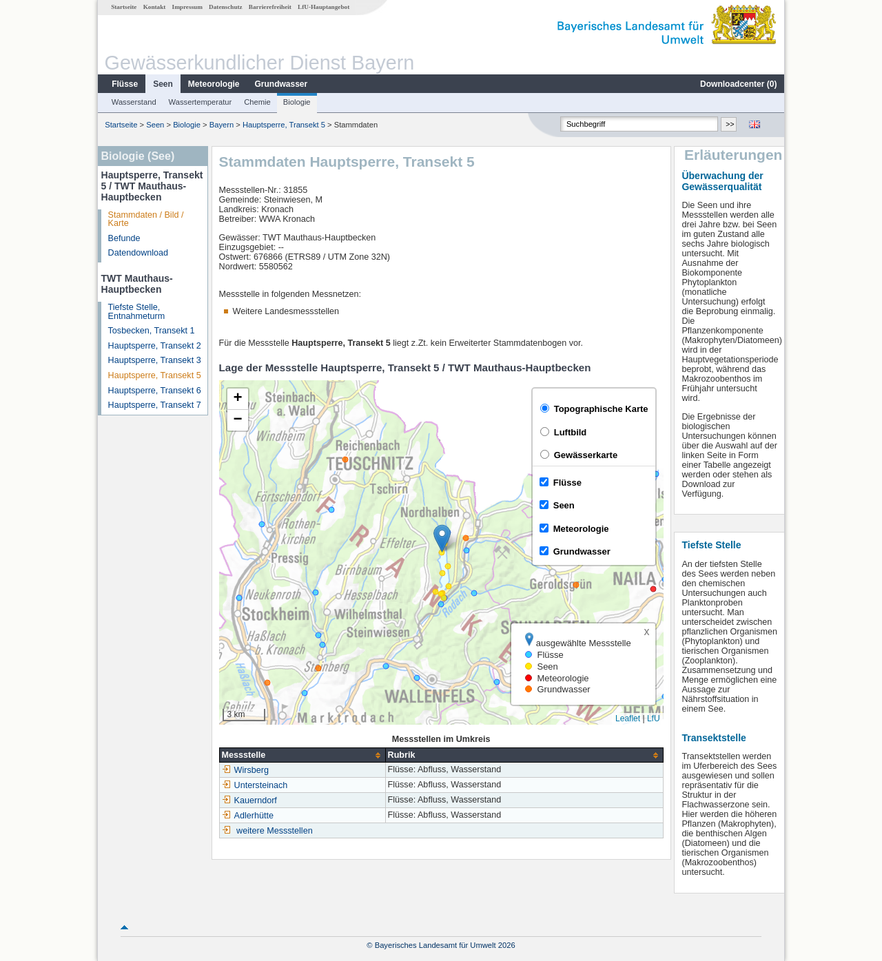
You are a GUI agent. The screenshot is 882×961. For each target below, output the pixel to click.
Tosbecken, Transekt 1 (151, 330)
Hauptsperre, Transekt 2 (154, 346)
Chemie (257, 102)
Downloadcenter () (738, 84)
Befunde (124, 238)
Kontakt (154, 6)
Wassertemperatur (200, 102)
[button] (442, 538)
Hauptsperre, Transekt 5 (284, 125)
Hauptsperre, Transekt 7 (154, 405)
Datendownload (138, 253)
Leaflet (627, 718)
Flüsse (125, 84)
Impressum (187, 6)
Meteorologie (214, 84)
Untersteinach (255, 785)
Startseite (123, 6)
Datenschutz (226, 6)
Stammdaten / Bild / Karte (146, 219)
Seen (163, 84)
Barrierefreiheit (270, 6)
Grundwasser (281, 84)
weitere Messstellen (274, 831)
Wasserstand (134, 102)
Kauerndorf (249, 800)
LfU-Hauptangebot (323, 6)
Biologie (297, 102)
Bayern (221, 125)
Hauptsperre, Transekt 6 (154, 390)
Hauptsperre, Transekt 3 (154, 360)
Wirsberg (245, 770)
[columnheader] (302, 755)
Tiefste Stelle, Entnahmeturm (136, 311)
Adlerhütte (248, 815)
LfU (653, 718)
